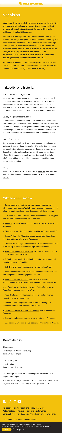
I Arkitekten (9, 216)
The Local (8, 244)
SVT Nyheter (10, 267)
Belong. (6, 177)
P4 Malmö (8, 223)
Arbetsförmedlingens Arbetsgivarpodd (19, 251)
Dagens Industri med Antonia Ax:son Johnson (22, 310)
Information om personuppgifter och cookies (19, 419)
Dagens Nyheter (11, 236)
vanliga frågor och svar (24, 380)
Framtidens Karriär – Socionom (16, 279)
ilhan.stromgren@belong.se (13, 367)
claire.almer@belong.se (12, 354)
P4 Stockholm (10, 231)
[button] (3, 3)
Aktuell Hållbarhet (11, 295)
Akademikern (10, 272)
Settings (18, 430)
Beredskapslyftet (11, 205)
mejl (27, 383)
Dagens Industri (11, 318)
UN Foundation (10, 287)
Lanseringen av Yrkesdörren (15, 323)
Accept (6, 430)
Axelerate (41, 171)
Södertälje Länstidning (13, 303)
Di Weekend (9, 259)
